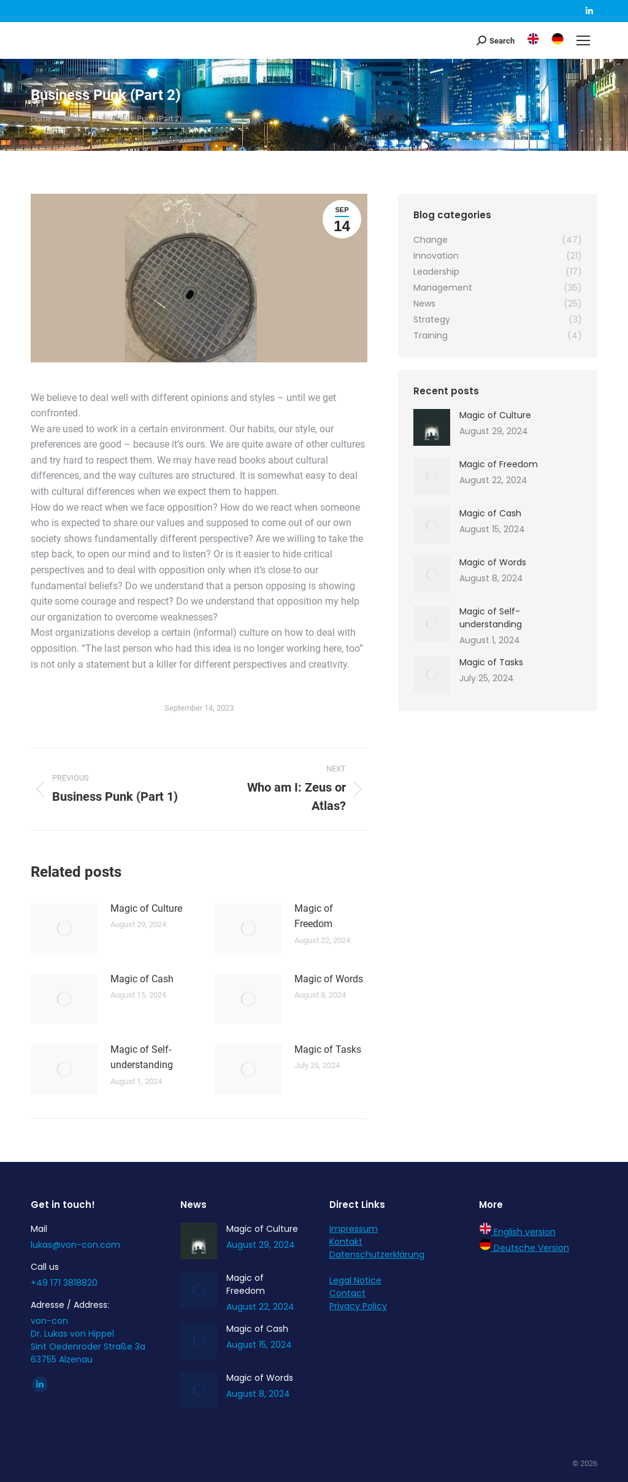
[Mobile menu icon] (583, 40)
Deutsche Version (524, 1248)
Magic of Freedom (313, 916)
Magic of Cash (142, 979)
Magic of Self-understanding (141, 1057)
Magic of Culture (146, 908)
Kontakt (345, 1242)
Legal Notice (355, 1280)
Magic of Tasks (327, 1049)
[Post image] (64, 928)
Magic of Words (328, 979)
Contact (347, 1293)
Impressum (353, 1229)
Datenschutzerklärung (376, 1254)
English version (517, 1232)
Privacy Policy (358, 1306)
